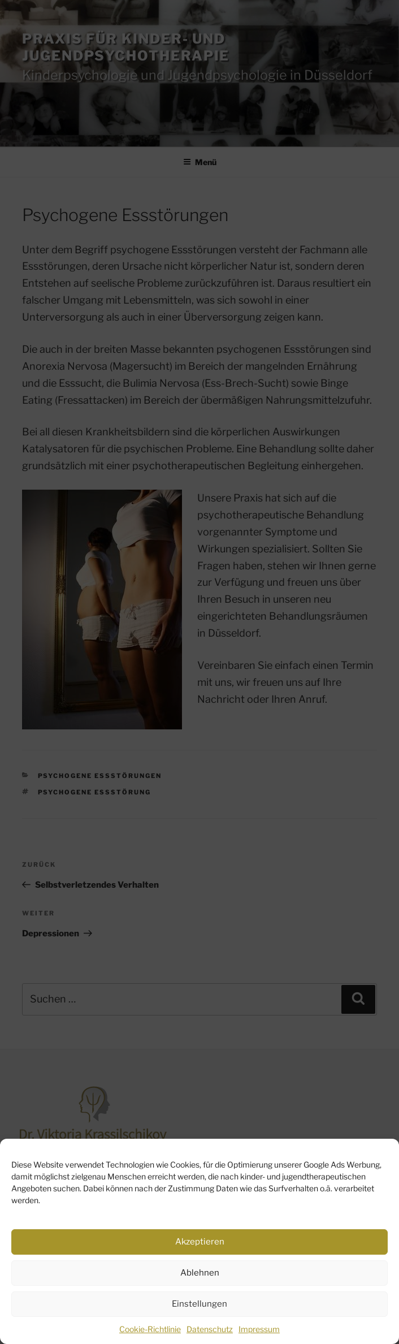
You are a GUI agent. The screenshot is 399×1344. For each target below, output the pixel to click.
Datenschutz (210, 1329)
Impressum (259, 1329)
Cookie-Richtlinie (150, 1329)
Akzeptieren (199, 1242)
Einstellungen (199, 1304)
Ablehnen (199, 1273)
